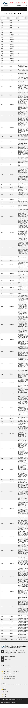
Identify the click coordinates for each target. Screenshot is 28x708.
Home (4, 687)
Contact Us (5, 691)
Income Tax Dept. (7, 669)
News (4, 694)
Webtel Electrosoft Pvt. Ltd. (11, 702)
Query (4, 696)
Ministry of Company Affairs (9, 676)
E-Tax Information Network (9, 673)
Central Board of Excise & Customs (11, 671)
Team (4, 689)
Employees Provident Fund (9, 678)
